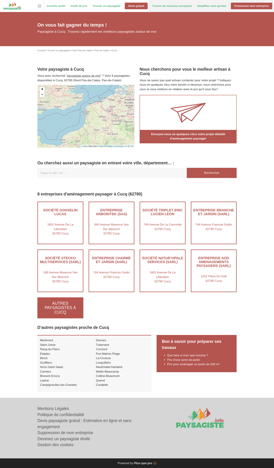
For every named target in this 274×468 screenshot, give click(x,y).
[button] (56, 6)
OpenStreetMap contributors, (111, 146)
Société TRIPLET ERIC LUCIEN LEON (162, 212)
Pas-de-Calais (102, 50)
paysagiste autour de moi (83, 75)
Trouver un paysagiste (58, 50)
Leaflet (84, 146)
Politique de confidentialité (60, 414)
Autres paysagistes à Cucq (60, 308)
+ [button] (42, 89)
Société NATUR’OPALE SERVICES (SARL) (162, 260)
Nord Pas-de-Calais (82, 50)
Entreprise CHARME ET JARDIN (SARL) (111, 260)
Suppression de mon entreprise (65, 432)
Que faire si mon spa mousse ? (187, 355)
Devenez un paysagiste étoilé (63, 439)
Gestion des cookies (55, 444)
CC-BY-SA (129, 146)
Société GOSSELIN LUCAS (60, 212)
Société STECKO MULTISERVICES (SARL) (60, 260)
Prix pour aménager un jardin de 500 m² (193, 364)
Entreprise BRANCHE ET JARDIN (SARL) (213, 212)
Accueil (41, 50)
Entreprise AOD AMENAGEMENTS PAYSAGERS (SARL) (214, 262)
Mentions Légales (53, 408)
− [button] (42, 94)
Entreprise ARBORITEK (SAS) (111, 212)
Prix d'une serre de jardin (183, 360)
